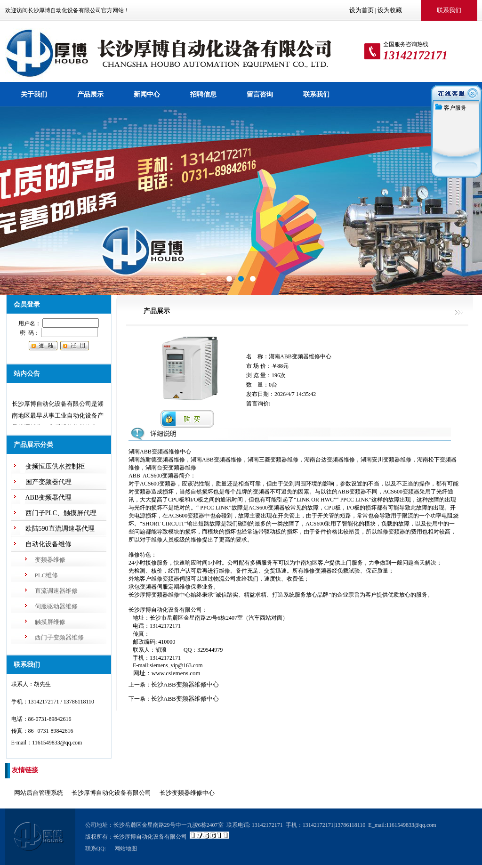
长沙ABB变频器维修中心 (185, 684)
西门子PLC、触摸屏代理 (61, 513)
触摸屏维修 (50, 621)
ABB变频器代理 (48, 497)
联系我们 (316, 94)
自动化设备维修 (48, 544)
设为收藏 (390, 10)
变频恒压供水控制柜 (55, 466)
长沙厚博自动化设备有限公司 (111, 792)
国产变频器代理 (48, 481)
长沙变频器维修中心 (187, 792)
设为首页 (361, 10)
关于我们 (34, 94)
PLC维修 (46, 575)
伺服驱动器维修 (56, 606)
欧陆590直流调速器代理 (60, 528)
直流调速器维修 (56, 590)
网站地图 (125, 848)
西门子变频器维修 (59, 637)
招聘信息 (203, 94)
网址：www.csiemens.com (165, 673)
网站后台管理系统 (38, 792)
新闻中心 (147, 94)
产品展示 (90, 94)
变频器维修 (50, 559)
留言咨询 (260, 94)
